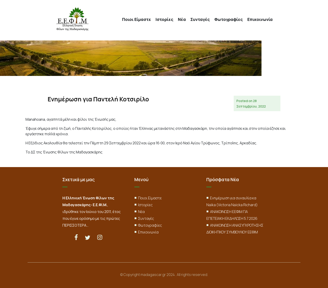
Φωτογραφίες (228, 19)
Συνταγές (200, 19)
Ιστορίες (164, 19)
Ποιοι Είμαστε (136, 19)
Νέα (182, 19)
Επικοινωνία (260, 19)
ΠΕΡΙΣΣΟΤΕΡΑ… (75, 225)
